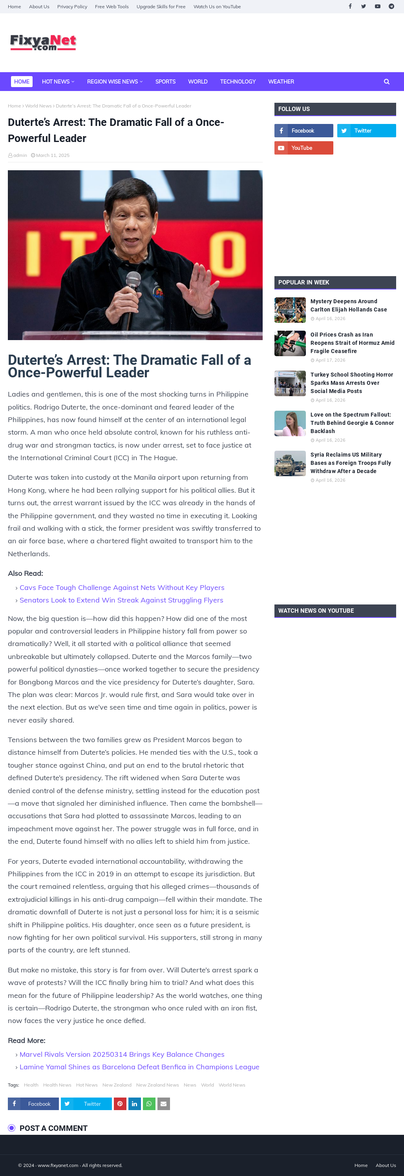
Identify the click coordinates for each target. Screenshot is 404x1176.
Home (14, 6)
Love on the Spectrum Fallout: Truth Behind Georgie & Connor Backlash (352, 422)
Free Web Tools (112, 6)
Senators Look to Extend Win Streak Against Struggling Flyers (121, 599)
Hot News (87, 1085)
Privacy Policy (72, 6)
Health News (57, 1085)
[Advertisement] (335, 215)
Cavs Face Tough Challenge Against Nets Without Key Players (122, 587)
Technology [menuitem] (238, 81)
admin (20, 155)
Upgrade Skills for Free (161, 6)
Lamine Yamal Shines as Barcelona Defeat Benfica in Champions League (140, 1066)
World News (38, 106)
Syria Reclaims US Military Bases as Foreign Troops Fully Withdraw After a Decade (351, 462)
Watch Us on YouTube (217, 6)
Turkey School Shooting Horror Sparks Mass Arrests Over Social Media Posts (352, 382)
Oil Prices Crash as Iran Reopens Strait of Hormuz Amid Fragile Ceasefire (353, 342)
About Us (39, 6)
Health (31, 1085)
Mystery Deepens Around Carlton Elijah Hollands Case (349, 305)
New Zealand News (157, 1085)
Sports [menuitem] (165, 81)
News (190, 1085)
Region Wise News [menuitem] (112, 81)
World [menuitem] (198, 81)
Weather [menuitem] (281, 81)
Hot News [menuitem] (55, 81)
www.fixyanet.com (58, 1165)
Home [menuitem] (21, 81)
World (207, 1085)
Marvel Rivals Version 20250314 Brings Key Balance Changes (122, 1054)
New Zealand (117, 1085)
